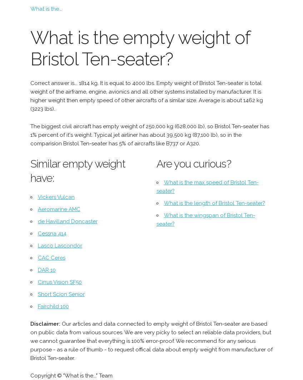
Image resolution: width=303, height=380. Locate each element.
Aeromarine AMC (59, 209)
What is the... (46, 9)
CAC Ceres (51, 258)
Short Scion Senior (61, 294)
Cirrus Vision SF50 (60, 282)
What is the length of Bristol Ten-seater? (214, 203)
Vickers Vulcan (56, 197)
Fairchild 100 (53, 306)
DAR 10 (47, 270)
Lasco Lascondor (60, 245)
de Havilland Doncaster (68, 221)
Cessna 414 (52, 233)
